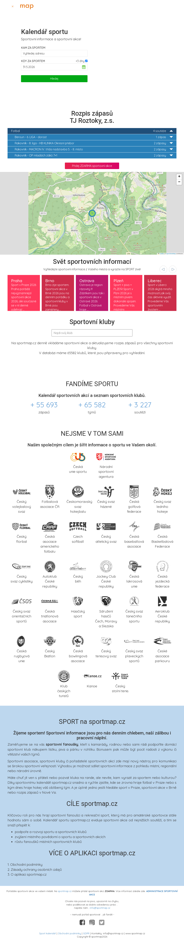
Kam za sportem (33, 47)
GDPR (86, 933)
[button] (92, 213)
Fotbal (92, 131)
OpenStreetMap (171, 253)
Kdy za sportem (33, 61)
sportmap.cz (65, 891)
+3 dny (80, 61)
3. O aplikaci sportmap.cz (27, 874)
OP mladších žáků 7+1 (94, 155)
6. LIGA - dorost (94, 137)
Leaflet (161, 253)
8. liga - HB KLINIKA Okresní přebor (94, 143)
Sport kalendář (47, 933)
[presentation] (163, 269)
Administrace (170, 5)
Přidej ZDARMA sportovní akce (92, 166)
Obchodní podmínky (69, 933)
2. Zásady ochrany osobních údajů (35, 869)
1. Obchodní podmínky (25, 864)
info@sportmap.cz (100, 907)
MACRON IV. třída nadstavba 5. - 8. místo (94, 149)
